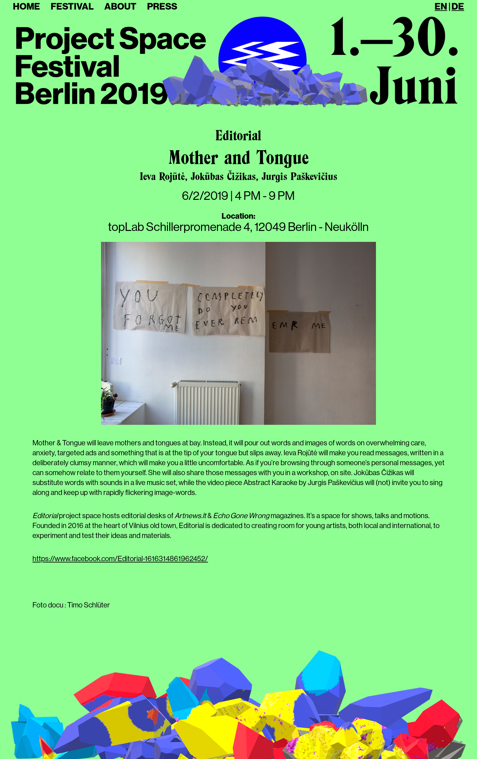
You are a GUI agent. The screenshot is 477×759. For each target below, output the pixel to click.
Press (162, 6)
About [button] (120, 6)
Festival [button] (72, 6)
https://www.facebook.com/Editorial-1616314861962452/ (120, 559)
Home (26, 6)
